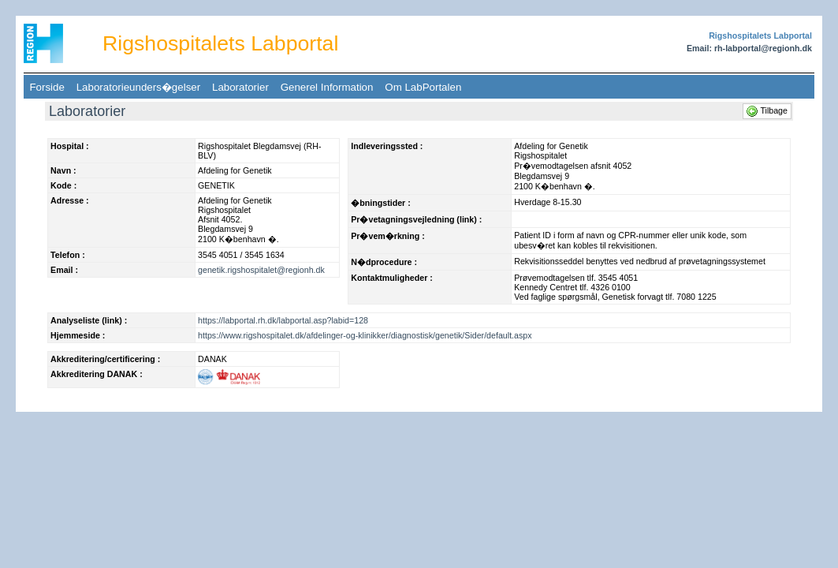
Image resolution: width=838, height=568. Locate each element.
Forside (47, 87)
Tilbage (768, 110)
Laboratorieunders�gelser (138, 87)
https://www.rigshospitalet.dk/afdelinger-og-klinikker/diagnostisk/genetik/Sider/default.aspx (365, 335)
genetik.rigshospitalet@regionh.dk (261, 270)
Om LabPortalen (423, 87)
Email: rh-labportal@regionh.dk (749, 48)
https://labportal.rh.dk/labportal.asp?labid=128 (283, 320)
